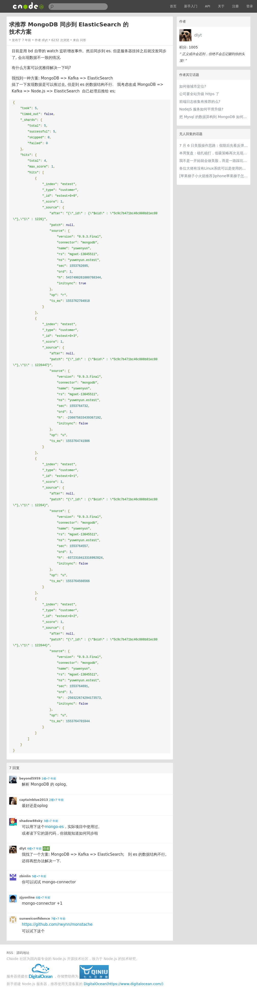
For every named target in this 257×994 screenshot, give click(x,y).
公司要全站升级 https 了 (199, 94)
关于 (221, 6)
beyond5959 (29, 778)
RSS (10, 953)
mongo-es (54, 826)
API (207, 6)
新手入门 (190, 6)
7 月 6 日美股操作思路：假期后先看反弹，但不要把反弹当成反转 (213, 145)
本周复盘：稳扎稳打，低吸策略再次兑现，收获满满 (213, 153)
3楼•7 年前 (51, 821)
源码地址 (22, 953)
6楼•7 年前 (43, 897)
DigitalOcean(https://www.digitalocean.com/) (124, 984)
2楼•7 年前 (56, 800)
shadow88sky (30, 821)
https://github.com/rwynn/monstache (57, 924)
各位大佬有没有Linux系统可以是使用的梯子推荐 (213, 168)
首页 (173, 6)
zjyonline (27, 897)
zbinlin (25, 876)
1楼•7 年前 (49, 778)
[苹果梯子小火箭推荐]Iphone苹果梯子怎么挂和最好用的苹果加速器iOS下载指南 (213, 176)
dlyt (198, 35)
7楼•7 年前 (58, 918)
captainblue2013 (33, 800)
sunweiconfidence (34, 918)
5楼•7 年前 (39, 876)
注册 (235, 6)
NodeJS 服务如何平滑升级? (201, 109)
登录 (249, 6)
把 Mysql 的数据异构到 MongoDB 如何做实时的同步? (213, 117)
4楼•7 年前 (34, 848)
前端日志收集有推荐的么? (199, 102)
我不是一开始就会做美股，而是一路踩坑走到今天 (213, 161)
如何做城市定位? (192, 86)
